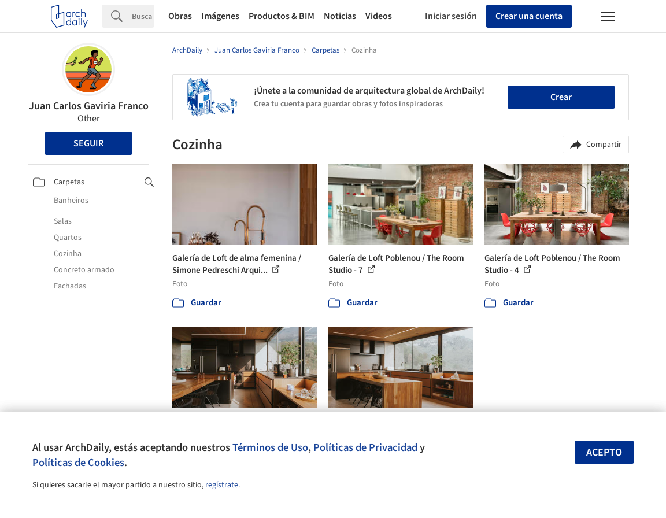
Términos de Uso (270, 447)
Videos (378, 16)
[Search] (143, 16)
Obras (180, 16)
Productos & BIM (281, 16)
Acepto (604, 452)
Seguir (88, 143)
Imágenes (220, 16)
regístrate (221, 485)
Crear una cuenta (529, 16)
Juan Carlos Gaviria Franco (89, 106)
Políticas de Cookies (78, 462)
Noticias (340, 16)
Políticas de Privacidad (365, 447)
